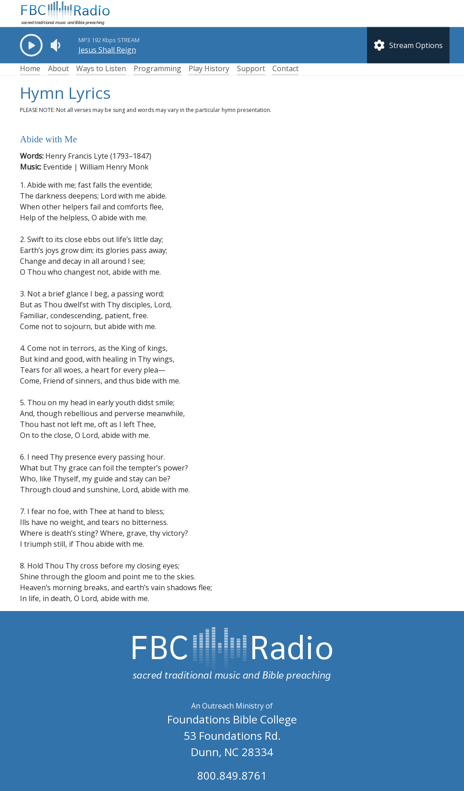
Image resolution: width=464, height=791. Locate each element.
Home (30, 68)
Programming (157, 68)
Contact (285, 68)
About (58, 68)
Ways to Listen (101, 68)
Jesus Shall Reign (107, 50)
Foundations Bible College (232, 719)
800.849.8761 (232, 775)
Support (251, 68)
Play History (208, 68)
